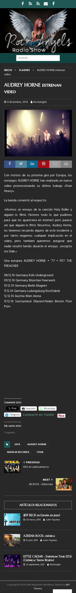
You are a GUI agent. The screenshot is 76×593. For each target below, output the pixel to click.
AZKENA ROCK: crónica (39, 536)
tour (39, 452)
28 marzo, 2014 (33, 520)
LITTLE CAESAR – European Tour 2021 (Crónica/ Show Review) (47, 558)
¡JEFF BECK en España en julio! (41, 515)
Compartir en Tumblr (38, 414)
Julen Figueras (53, 520)
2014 (17, 444)
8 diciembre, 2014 (17, 102)
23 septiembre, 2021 (35, 564)
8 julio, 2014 (32, 540)
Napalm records (18, 452)
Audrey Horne (36, 444)
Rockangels (40, 102)
